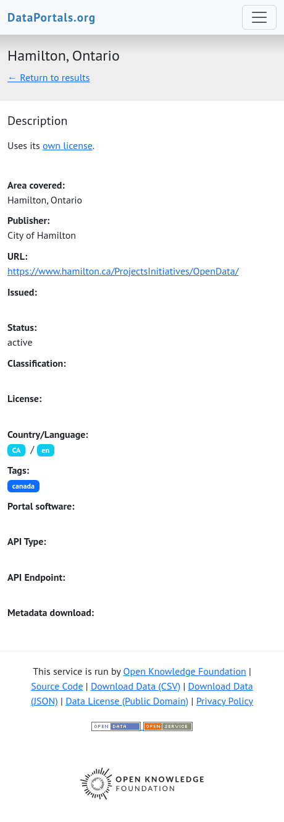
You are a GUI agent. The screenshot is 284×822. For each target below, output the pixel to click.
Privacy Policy (224, 701)
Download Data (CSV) (135, 686)
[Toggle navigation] (259, 17)
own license (68, 145)
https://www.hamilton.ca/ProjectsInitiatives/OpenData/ (122, 271)
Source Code (57, 686)
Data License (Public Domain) (126, 701)
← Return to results (48, 77)
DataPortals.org (51, 17)
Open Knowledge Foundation (184, 671)
